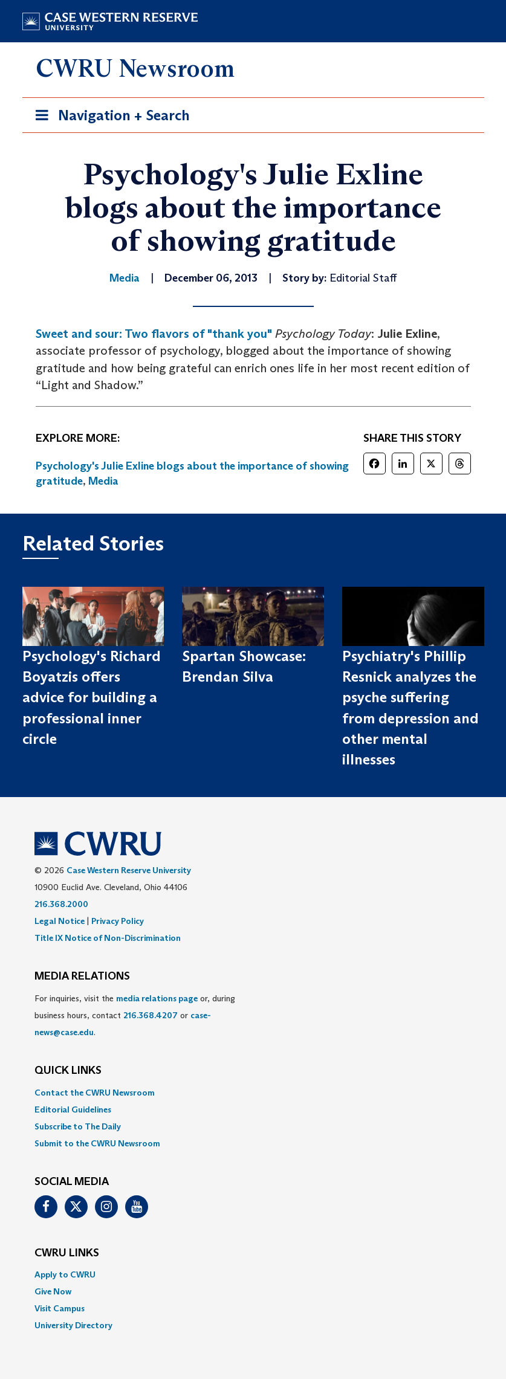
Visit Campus (59, 1308)
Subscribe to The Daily (77, 1126)
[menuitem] (253, 1092)
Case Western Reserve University (128, 870)
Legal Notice (59, 921)
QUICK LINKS (68, 1071)
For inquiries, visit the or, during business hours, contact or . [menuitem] (134, 1015)
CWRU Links (66, 1253)
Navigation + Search (109, 117)
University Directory (73, 1325)
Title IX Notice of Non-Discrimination (107, 937)
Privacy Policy (117, 921)
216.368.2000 (61, 904)
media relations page (157, 998)
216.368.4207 (150, 1015)
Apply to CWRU (65, 1274)
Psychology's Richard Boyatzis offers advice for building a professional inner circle (91, 697)
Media (103, 481)
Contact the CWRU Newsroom (94, 1092)
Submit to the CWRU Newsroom (97, 1143)
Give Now (52, 1291)
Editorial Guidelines (72, 1109)
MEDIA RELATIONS (82, 976)
